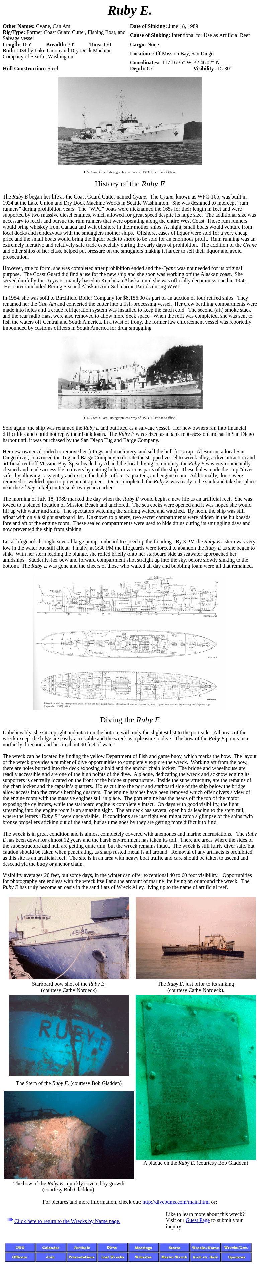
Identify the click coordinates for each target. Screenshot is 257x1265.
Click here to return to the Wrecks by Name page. (67, 1221)
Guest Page (198, 1220)
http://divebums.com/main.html (176, 1202)
